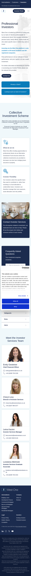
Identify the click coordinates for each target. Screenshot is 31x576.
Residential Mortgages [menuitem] (7, 510)
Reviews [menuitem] (18, 500)
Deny (15, 306)
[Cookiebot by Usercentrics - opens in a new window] (22, 268)
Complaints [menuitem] (4, 522)
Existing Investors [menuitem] (20, 518)
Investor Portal (18, 11)
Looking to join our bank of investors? (15, 92)
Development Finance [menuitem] (7, 500)
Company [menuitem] (19, 495)
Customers (15, 2)
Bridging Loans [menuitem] (5, 497)
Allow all (15, 301)
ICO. (26, 569)
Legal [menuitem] (3, 515)
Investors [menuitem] (18, 515)
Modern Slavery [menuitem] (6, 520)
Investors (23, 2)
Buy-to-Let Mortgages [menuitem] (7, 504)
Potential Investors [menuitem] (21, 520)
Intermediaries (6, 2)
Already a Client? (15, 84)
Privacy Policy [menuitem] (5, 518)
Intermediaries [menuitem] (6, 495)
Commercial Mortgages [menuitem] (8, 502)
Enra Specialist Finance (21, 526)
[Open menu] (28, 11)
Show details (22, 296)
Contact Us (6, 75)
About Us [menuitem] (18, 497)
